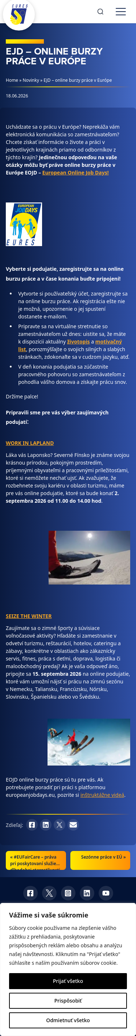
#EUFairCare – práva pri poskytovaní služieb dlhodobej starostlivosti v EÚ (35, 867)
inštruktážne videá (102, 794)
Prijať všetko (68, 980)
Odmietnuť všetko (68, 1020)
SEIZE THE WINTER (28, 616)
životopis (78, 341)
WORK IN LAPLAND (30, 442)
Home (12, 80)
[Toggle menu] (121, 12)
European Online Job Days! (75, 172)
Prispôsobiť (68, 1000)
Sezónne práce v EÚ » (103, 857)
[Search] (100, 12)
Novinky (31, 80)
